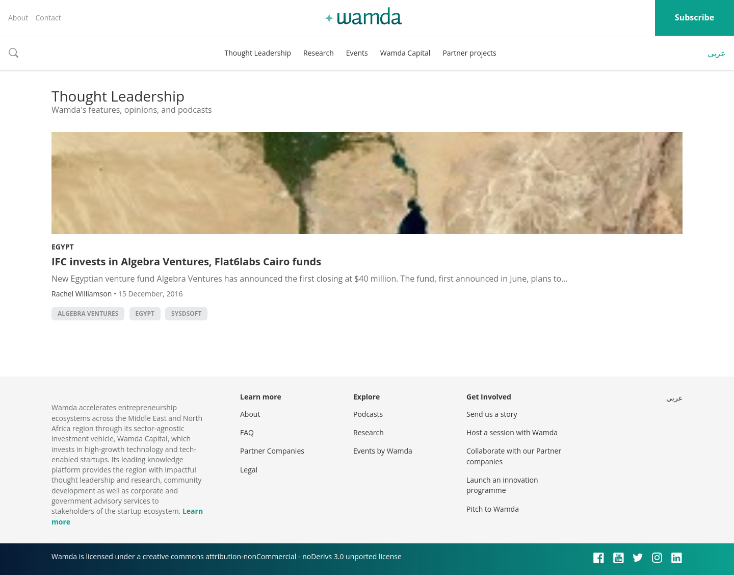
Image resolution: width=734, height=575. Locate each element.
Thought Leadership (257, 53)
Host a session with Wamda (512, 432)
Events (357, 53)
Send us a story (491, 414)
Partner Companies (272, 451)
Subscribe (694, 17)
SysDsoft (186, 313)
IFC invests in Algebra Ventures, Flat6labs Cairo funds (186, 261)
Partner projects (469, 53)
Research (318, 53)
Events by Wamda (382, 451)
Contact (48, 17)
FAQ (247, 432)
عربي (716, 53)
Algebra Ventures (88, 313)
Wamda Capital (405, 53)
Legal (248, 469)
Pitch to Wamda (492, 509)
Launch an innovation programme (502, 485)
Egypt (62, 247)
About (18, 17)
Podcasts (368, 414)
